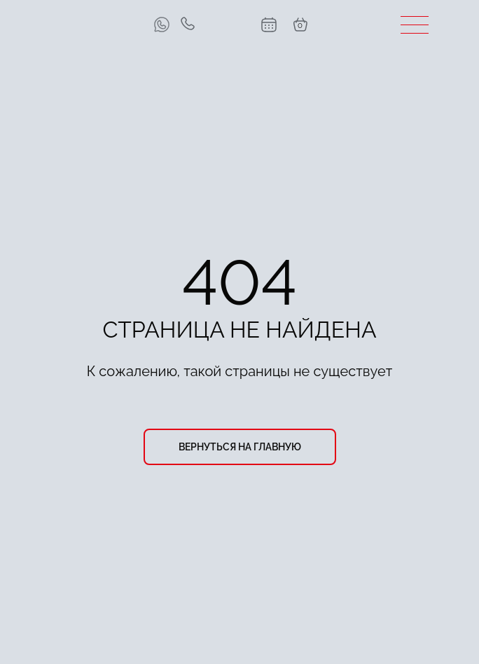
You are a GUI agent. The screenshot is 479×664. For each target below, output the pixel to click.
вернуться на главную (240, 446)
